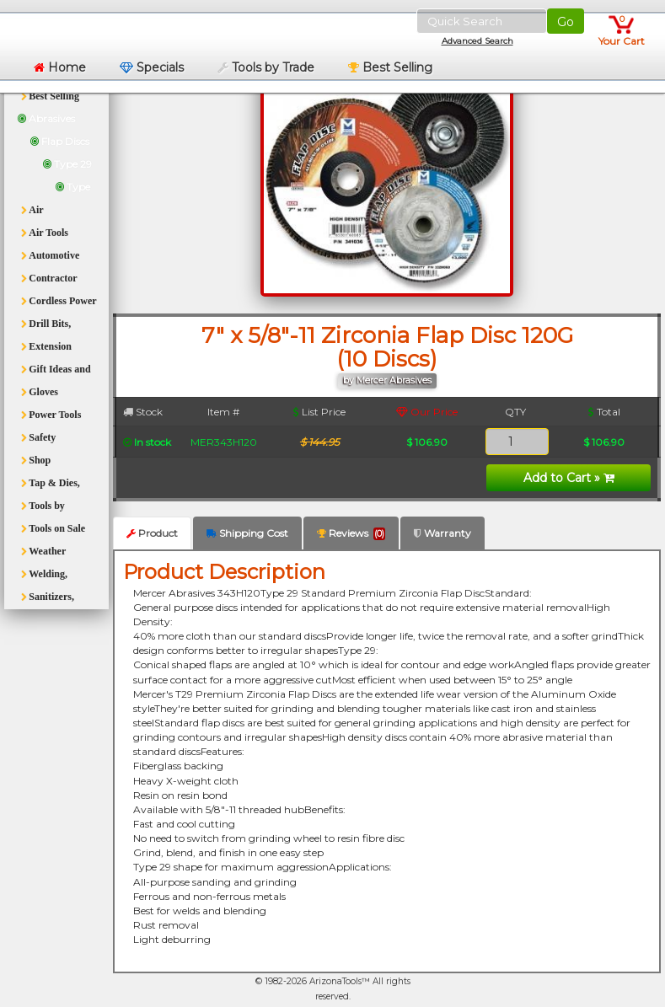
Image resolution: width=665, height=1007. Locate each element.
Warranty (442, 533)
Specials (152, 67)
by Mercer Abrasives (387, 380)
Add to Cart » (568, 477)
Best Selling (390, 67)
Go (565, 21)
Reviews (351, 533)
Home (60, 67)
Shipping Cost (247, 533)
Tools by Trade (265, 67)
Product (152, 533)
